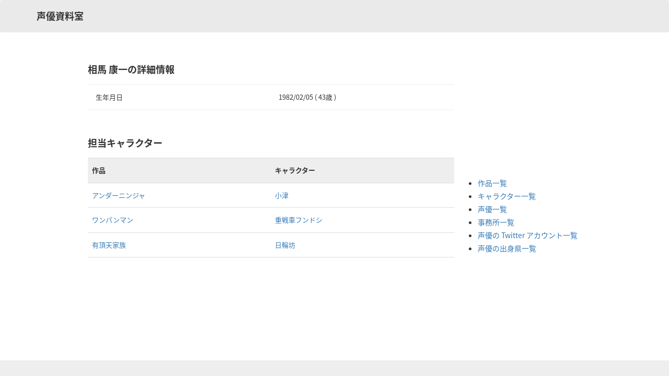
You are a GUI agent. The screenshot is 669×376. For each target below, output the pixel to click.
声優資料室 (60, 16)
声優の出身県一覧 (507, 248)
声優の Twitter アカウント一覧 (528, 235)
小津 (282, 195)
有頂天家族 (109, 245)
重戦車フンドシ (298, 220)
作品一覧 (492, 183)
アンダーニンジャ (118, 195)
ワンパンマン (112, 220)
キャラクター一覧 (507, 196)
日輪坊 (285, 245)
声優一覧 (492, 209)
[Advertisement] (519, 115)
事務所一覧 (496, 222)
